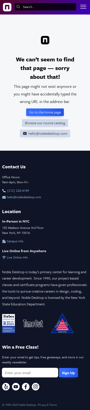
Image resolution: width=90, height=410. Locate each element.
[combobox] (45, 7)
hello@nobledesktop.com (21, 197)
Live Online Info (15, 257)
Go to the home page (45, 112)
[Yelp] (6, 387)
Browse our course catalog (45, 122)
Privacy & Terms (47, 405)
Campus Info (13, 241)
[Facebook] (26, 387)
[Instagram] (35, 387)
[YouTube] (16, 387)
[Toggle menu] (83, 7)
